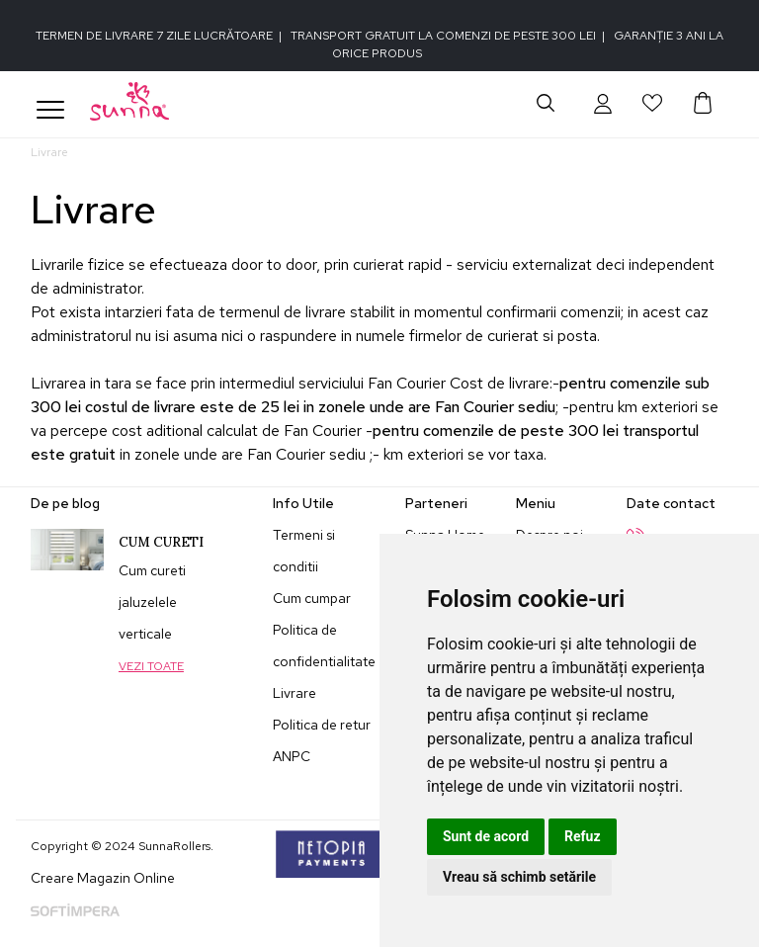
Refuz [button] (582, 836)
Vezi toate (151, 666)
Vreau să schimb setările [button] (519, 877)
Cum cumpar (312, 598)
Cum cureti (161, 542)
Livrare (294, 693)
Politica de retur (322, 724)
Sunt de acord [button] (486, 836)
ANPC (291, 756)
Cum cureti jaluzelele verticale (152, 602)
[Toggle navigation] (50, 109)
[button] (603, 103)
